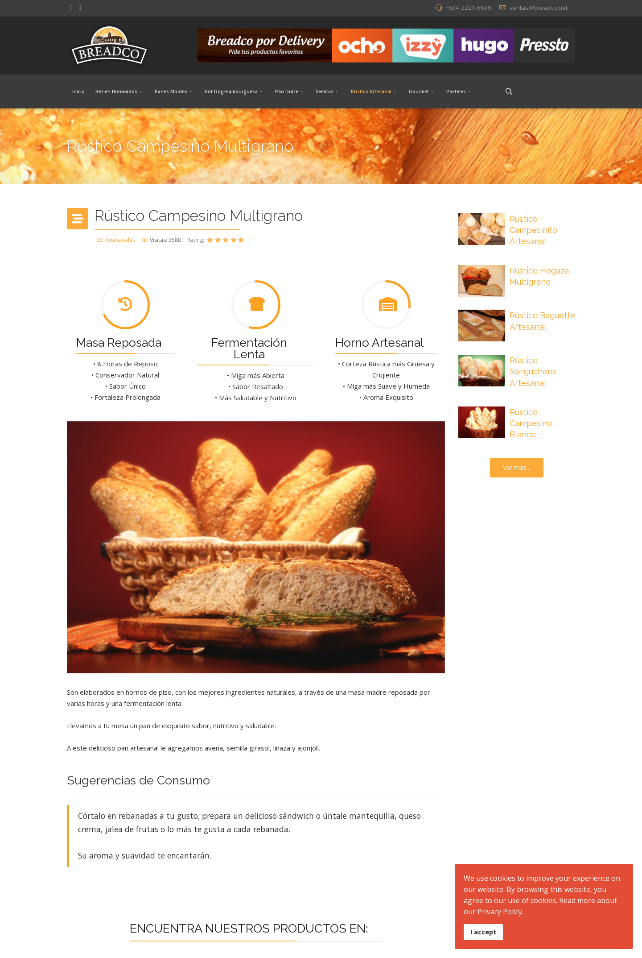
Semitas (324, 91)
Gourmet (419, 91)
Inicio (78, 91)
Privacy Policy (499, 912)
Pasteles (456, 91)
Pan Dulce (286, 91)
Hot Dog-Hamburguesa (231, 91)
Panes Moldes (171, 91)
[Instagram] (79, 7)
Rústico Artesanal (371, 91)
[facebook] (71, 7)
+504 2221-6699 (468, 8)
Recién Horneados (116, 91)
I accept (483, 932)
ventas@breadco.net (539, 8)
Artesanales (120, 240)
